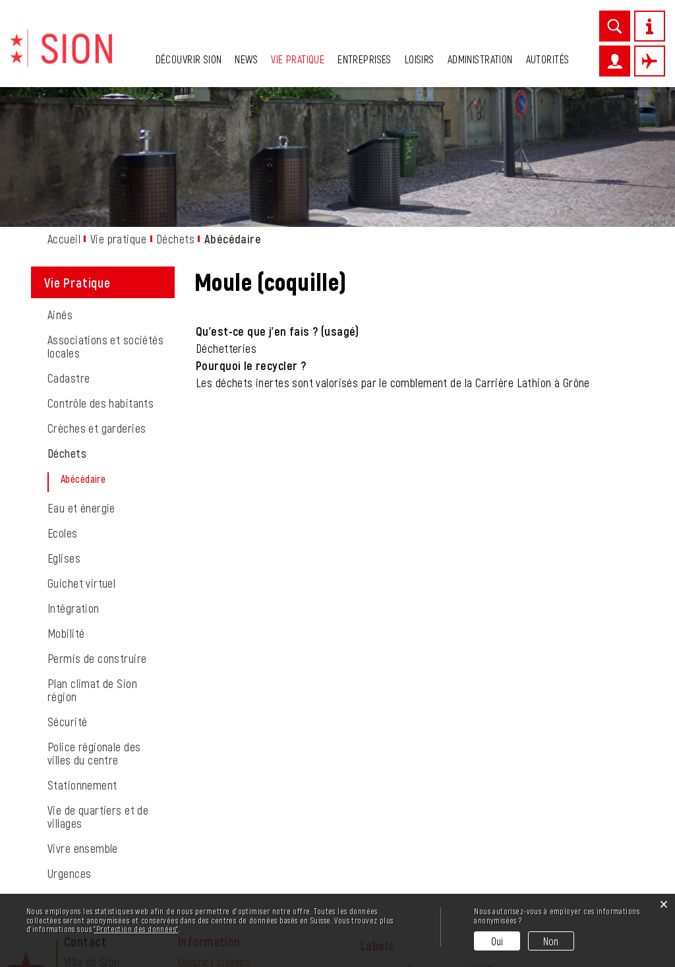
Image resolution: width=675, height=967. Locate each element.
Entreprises (365, 59)
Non (551, 941)
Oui (497, 941)
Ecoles (62, 409)
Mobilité (65, 510)
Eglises (63, 434)
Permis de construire (96, 535)
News (246, 59)
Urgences (69, 750)
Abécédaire (112, 355)
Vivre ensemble (82, 725)
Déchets (66, 330)
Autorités (548, 59)
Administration (480, 59)
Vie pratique (297, 59)
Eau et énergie (81, 384)
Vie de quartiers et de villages (97, 693)
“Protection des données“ (136, 928)
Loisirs (419, 59)
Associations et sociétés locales (105, 223)
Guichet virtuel (81, 459)
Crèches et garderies (96, 304)
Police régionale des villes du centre (93, 630)
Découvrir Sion (189, 59)
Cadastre (68, 254)
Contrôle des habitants (100, 279)
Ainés (60, 191)
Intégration (73, 485)
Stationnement (82, 661)
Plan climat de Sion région (92, 566)
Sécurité (67, 598)
